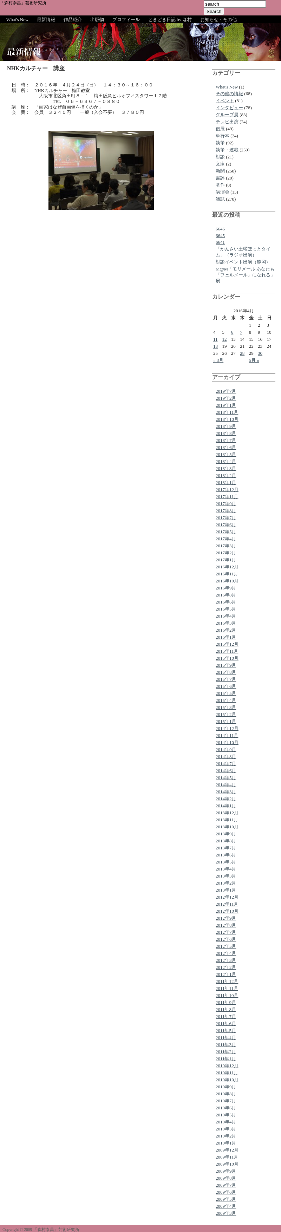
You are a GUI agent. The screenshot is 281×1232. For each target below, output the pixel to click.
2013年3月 (226, 876)
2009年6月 (226, 1192)
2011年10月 (227, 995)
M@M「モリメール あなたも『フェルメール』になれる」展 (245, 274)
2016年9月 (226, 588)
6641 (220, 242)
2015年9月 (226, 665)
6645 (220, 235)
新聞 (220, 171)
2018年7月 (226, 440)
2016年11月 (227, 573)
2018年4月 (226, 461)
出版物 (97, 19)
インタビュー (229, 107)
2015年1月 (226, 721)
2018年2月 (226, 475)
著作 (220, 185)
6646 (220, 229)
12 (224, 339)
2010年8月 (226, 1093)
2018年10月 (227, 419)
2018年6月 (226, 447)
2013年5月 (226, 862)
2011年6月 (226, 1023)
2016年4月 (226, 616)
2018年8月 (226, 433)
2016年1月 (226, 637)
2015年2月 (226, 714)
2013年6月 (226, 855)
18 (215, 346)
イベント (225, 100)
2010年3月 (226, 1129)
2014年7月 (226, 763)
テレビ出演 (227, 121)
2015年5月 (226, 693)
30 (260, 353)
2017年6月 (226, 524)
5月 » (254, 360)
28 (242, 353)
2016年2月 (226, 630)
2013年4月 (226, 869)
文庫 (220, 164)
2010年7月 (226, 1100)
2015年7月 (226, 679)
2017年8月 (226, 510)
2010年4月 (226, 1122)
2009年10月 (227, 1164)
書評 (220, 178)
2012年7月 (226, 932)
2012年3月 (226, 960)
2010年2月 (226, 1136)
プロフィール (126, 19)
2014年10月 (227, 742)
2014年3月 (226, 791)
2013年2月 (226, 883)
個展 (220, 128)
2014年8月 (226, 756)
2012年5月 (226, 946)
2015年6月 (226, 686)
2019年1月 (226, 405)
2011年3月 (226, 1044)
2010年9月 (226, 1086)
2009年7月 (226, 1185)
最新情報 (46, 19)
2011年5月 (226, 1030)
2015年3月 (226, 707)
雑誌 (220, 199)
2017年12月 (227, 489)
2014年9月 (226, 749)
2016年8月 (226, 595)
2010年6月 (226, 1107)
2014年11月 (227, 735)
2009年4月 (226, 1206)
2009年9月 (226, 1171)
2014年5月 (226, 777)
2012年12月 (227, 897)
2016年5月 (226, 609)
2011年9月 (226, 1002)
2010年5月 (226, 1114)
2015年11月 (227, 651)
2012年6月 (226, 939)
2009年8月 (226, 1178)
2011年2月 (226, 1051)
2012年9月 (226, 918)
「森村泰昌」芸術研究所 (23, 3)
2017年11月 (227, 496)
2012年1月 (226, 974)
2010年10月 (227, 1079)
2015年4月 (226, 700)
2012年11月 (227, 904)
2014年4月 (226, 784)
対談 (220, 156)
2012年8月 (226, 925)
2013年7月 (226, 847)
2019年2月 (226, 398)
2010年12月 (227, 1065)
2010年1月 (226, 1143)
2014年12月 (227, 728)
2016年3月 (226, 623)
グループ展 (227, 114)
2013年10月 (227, 826)
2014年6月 (226, 770)
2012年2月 (226, 967)
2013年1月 (226, 890)
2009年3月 (226, 1213)
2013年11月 (227, 819)
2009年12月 (227, 1150)
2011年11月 (227, 988)
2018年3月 (226, 468)
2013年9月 (226, 833)
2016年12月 (227, 566)
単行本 (222, 135)
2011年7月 (226, 1016)
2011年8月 (226, 1009)
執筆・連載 (227, 149)
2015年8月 (226, 672)
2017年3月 (226, 545)
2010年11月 (227, 1072)
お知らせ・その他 (218, 19)
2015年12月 (227, 644)
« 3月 (218, 360)
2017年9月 (226, 503)
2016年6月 (226, 602)
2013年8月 (226, 840)
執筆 (220, 142)
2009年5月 (226, 1199)
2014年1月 (226, 805)
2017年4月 (226, 538)
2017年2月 (226, 552)
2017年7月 (226, 517)
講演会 (222, 192)
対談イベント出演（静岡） (243, 262)
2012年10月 (227, 911)
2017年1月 (226, 559)
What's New (17, 19)
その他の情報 (229, 93)
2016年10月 (227, 581)
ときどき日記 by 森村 (169, 19)
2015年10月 (227, 658)
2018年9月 (226, 426)
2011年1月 (226, 1058)
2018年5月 (226, 454)
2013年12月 (227, 812)
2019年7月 (226, 391)
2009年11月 (227, 1157)
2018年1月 (226, 482)
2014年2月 (226, 798)
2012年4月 (226, 953)
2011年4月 (226, 1037)
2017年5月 (226, 531)
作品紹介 (73, 19)
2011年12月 (227, 981)
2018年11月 (227, 412)
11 (215, 339)
